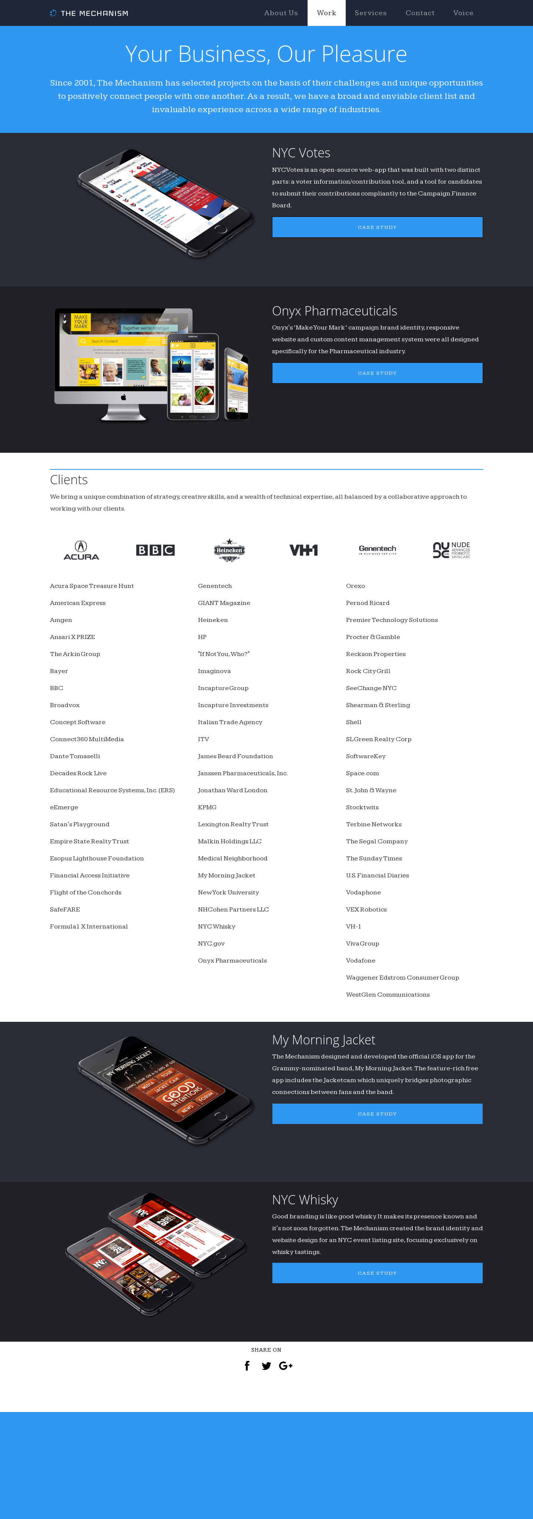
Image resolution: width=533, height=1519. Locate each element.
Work (326, 13)
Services (371, 13)
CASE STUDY (378, 267)
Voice (463, 13)
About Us (281, 13)
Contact (420, 13)
